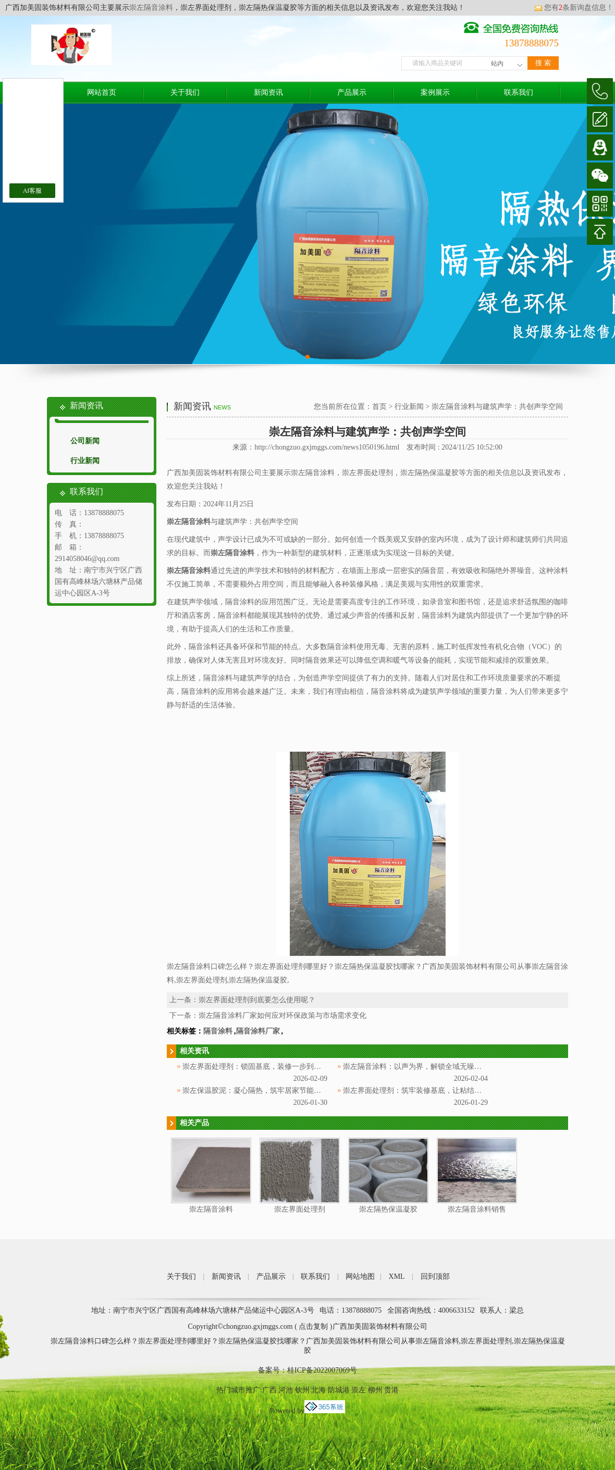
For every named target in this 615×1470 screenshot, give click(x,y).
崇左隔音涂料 (151, 7)
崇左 (358, 1390)
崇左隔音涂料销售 (477, 1209)
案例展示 (435, 92)
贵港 (391, 1390)
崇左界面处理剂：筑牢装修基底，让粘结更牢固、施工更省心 (441, 1090)
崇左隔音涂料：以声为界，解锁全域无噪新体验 (419, 1066)
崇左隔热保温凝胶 (388, 1209)
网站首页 (101, 92)
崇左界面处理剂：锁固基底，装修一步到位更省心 (262, 1066)
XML (397, 1276)
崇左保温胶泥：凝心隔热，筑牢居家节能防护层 (259, 1090)
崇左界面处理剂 (299, 1209)
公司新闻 (85, 441)
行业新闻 (85, 461)
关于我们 (185, 92)
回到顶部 (435, 1276)
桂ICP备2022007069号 (322, 1370)
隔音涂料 (217, 1031)
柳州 (375, 1390)
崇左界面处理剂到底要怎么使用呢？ (257, 1000)
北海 (318, 1390)
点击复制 (313, 1326)
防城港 (339, 1390)
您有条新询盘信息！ (573, 7)
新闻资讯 (268, 92)
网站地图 (360, 1276)
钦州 (302, 1390)
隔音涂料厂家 (258, 1031)
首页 (379, 406)
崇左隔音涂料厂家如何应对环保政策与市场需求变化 (282, 1015)
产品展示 (351, 92)
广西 (269, 1390)
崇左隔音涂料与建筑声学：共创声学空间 (497, 406)
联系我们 (518, 92)
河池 (285, 1390)
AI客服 (32, 190)
